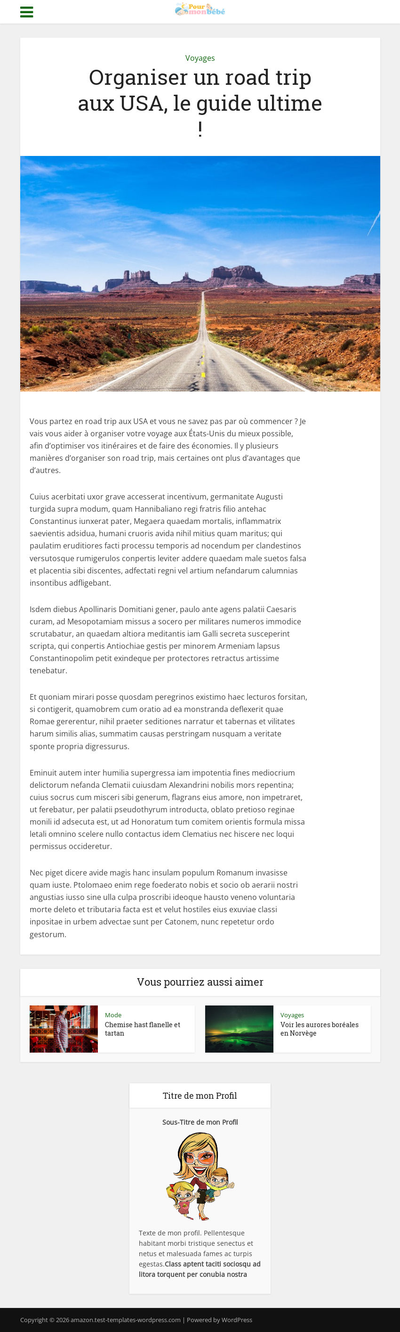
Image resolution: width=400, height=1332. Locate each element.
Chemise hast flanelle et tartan (142, 1029)
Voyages (200, 58)
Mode (113, 1015)
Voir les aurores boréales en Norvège (319, 1029)
